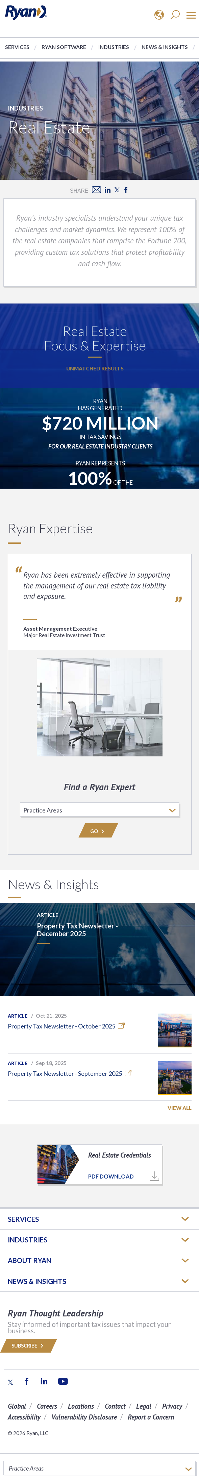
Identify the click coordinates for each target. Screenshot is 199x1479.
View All (180, 1108)
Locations (81, 1406)
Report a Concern (151, 1417)
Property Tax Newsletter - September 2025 (69, 1073)
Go (98, 831)
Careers (47, 1406)
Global (17, 1406)
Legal (143, 1406)
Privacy (172, 1406)
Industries (113, 47)
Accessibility (24, 1417)
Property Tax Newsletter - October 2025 (66, 1026)
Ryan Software (64, 47)
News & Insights (165, 47)
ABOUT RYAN (29, 1260)
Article (17, 1016)
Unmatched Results (95, 368)
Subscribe (28, 1346)
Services (17, 47)
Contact (115, 1406)
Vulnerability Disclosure (84, 1417)
